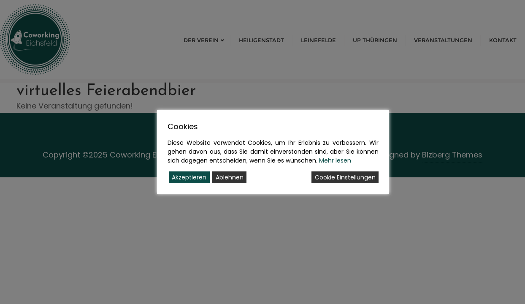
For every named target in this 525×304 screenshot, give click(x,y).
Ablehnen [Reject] (230, 177)
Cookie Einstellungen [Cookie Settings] (345, 177)
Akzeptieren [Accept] (189, 177)
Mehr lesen (335, 160)
